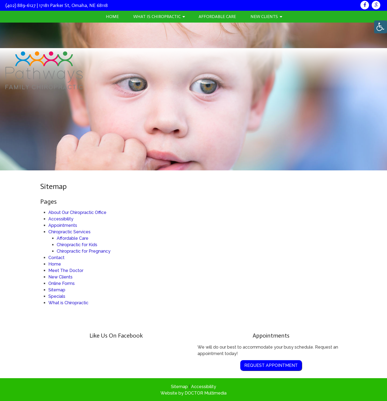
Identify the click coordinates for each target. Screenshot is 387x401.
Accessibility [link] (60, 218)
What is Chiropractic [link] (157, 16)
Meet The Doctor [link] (65, 270)
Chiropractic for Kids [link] (77, 244)
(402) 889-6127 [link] (20, 5)
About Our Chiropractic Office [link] (77, 212)
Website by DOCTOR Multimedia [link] (193, 393)
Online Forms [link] (61, 283)
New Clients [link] (264, 16)
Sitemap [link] (56, 289)
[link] (364, 5)
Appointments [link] (62, 225)
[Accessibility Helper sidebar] (380, 26)
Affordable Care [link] (217, 16)
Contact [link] (56, 257)
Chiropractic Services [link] (69, 231)
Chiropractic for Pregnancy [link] (83, 251)
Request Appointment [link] (271, 365)
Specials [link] (56, 296)
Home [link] (112, 16)
